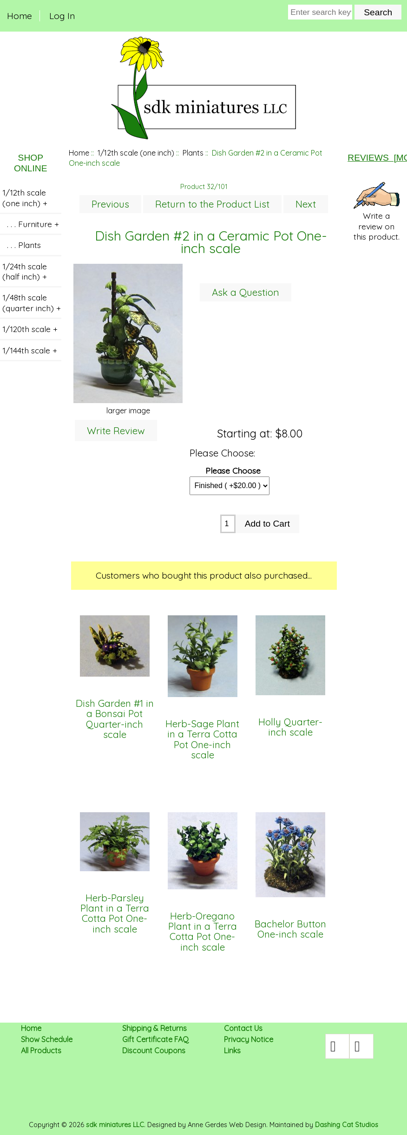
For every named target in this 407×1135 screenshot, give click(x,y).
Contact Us (243, 1028)
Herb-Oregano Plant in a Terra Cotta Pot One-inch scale (202, 932)
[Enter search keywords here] (320, 12)
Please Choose (233, 470)
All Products (41, 1050)
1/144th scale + (29, 350)
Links (232, 1050)
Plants (193, 152)
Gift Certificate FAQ (155, 1039)
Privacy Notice (248, 1039)
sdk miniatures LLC (115, 1125)
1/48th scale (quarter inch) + (31, 302)
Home (19, 15)
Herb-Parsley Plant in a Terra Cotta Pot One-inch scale (114, 914)
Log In (62, 15)
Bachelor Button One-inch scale (290, 929)
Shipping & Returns (154, 1028)
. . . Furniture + (30, 224)
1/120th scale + (30, 329)
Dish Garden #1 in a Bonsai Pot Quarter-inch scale (115, 719)
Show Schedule (46, 1039)
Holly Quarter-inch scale (290, 727)
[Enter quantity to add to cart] (228, 524)
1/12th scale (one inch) (136, 152)
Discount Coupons (153, 1050)
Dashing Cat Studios (346, 1125)
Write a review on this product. (377, 211)
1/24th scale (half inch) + (24, 271)
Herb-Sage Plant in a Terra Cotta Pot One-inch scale (202, 740)
